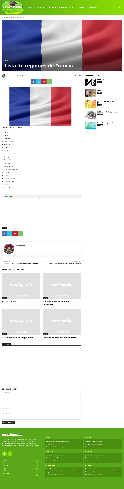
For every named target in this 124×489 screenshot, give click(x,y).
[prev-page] (86, 132)
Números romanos (51, 444)
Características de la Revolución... (55, 458)
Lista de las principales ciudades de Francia (20, 263)
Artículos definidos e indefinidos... (94, 461)
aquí (3, 447)
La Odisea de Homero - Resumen (94, 455)
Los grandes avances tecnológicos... (55, 472)
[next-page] (88, 132)
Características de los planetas (17, 337)
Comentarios (8, 196)
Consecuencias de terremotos (93, 474)
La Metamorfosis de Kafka (107, 112)
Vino (99, 90)
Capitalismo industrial (91, 472)
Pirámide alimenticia (90, 469)
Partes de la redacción (91, 458)
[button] (120, 7)
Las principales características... (54, 455)
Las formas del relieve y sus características (57, 441)
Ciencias (101, 125)
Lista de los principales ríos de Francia (65, 263)
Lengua (100, 114)
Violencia (100, 79)
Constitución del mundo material (59, 337)
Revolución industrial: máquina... (54, 474)
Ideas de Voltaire (89, 447)
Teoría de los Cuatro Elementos (93, 441)
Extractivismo (9, 301)
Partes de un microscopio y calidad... (56, 469)
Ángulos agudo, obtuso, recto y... (54, 447)
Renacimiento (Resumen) (53, 461)
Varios (100, 81)
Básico (8, 17)
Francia (10, 228)
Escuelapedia (12, 75)
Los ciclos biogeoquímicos (107, 123)
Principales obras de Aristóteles (93, 444)
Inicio (3, 17)
